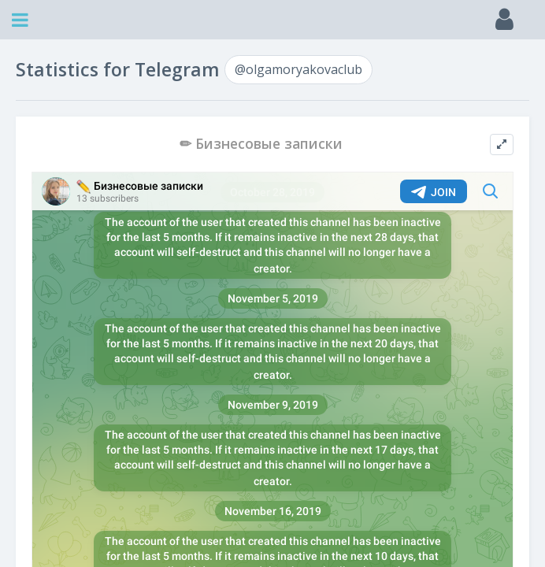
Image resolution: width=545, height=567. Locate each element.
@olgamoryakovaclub (298, 69)
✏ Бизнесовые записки (261, 143)
